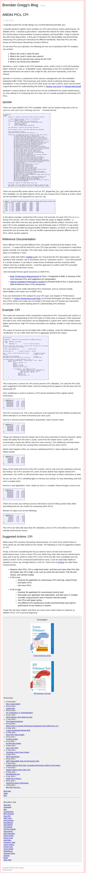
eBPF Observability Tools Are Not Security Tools (22, 761)
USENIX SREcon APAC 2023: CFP (18, 770)
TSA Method (8, 827)
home (42, 6)
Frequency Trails (9, 842)
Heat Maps (7, 840)
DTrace (61, 562)
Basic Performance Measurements (24, 276)
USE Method (8, 825)
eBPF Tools (8, 818)
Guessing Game (9, 853)
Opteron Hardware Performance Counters (27, 282)
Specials (6, 856)
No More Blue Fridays (13, 743)
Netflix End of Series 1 (13, 779)
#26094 (29, 257)
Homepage (7, 807)
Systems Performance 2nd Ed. (42, 655)
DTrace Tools (8, 847)
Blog (5, 809)
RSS (5, 796)
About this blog (7, 870)
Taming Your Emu (53, 86)
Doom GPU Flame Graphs (15, 735)
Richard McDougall (72, 86)
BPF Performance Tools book (42, 693)
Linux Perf (7, 816)
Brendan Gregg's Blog (20, 5)
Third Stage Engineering (14, 721)
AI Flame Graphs (12, 739)
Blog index (7, 791)
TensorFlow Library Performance (17, 783)
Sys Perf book (8, 812)
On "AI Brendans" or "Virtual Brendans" (19, 713)
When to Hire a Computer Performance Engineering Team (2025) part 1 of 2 (32, 726)
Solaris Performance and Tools (27, 298)
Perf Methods (8, 823)
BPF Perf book (9, 814)
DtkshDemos (8, 851)
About (6, 793)
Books (6, 858)
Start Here (7, 805)
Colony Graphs (9, 845)
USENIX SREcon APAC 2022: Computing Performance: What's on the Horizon (33, 765)
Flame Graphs (9, 836)
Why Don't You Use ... (13, 787)
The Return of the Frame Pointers (17, 752)
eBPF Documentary (13, 757)
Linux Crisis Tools (12, 748)
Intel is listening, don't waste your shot (19, 717)
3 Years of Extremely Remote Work (18, 730)
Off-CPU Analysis (10, 829)
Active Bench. (8, 831)
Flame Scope (8, 838)
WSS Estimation (9, 834)
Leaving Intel (10, 708)
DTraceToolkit (8, 849)
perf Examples (9, 820)
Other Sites (7, 860)
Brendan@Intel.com (13, 774)
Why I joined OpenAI (13, 704)
